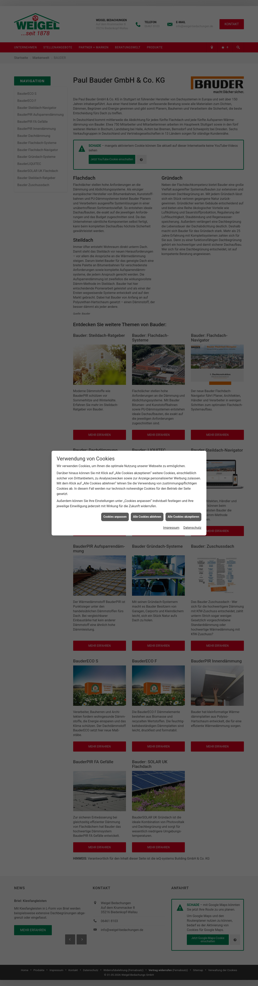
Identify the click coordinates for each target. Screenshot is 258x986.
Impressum (171, 528)
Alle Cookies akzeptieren (183, 516)
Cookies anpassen (115, 516)
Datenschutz (192, 528)
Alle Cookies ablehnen (147, 516)
